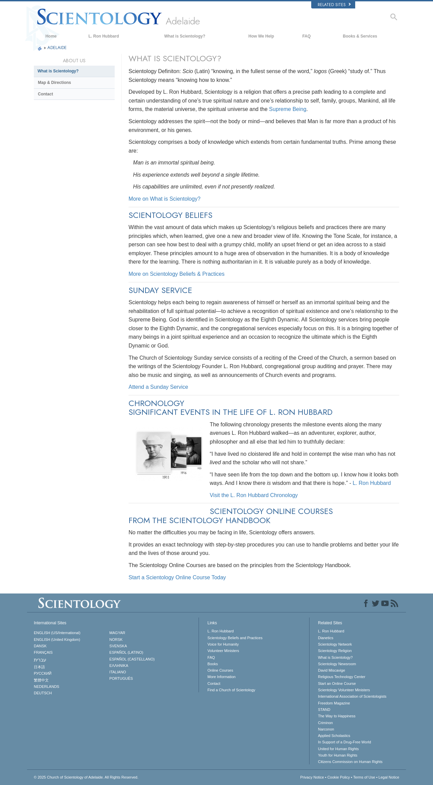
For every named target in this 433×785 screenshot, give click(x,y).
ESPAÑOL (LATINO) (126, 652)
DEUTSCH (43, 693)
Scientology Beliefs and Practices (235, 638)
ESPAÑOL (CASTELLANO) (132, 659)
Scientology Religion (335, 651)
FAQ (306, 36)
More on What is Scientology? (165, 199)
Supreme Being (287, 109)
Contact (45, 94)
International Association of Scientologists (352, 696)
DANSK (40, 646)
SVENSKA (118, 646)
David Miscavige (331, 670)
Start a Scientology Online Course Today (177, 577)
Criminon (325, 723)
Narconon (326, 729)
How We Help (261, 36)
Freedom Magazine (334, 703)
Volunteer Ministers (223, 651)
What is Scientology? (184, 36)
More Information (221, 677)
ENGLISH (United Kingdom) (57, 639)
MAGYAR (117, 633)
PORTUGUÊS (121, 678)
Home (50, 36)
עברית (40, 660)
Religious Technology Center (341, 677)
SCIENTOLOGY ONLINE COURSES (271, 511)
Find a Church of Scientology (231, 690)
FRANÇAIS (43, 652)
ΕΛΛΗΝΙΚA (118, 666)
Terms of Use (364, 777)
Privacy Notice (312, 777)
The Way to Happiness (337, 716)
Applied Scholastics (334, 736)
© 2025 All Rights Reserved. (86, 777)
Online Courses (220, 670)
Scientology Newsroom (337, 664)
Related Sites (334, 5)
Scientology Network (335, 644)
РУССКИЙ (42, 673)
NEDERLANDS (46, 687)
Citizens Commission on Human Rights (350, 762)
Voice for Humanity (222, 644)
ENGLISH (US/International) (57, 633)
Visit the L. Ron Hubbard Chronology (254, 495)
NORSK (115, 639)
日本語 (39, 667)
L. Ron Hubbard (104, 36)
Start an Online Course (337, 683)
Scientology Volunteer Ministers (344, 690)
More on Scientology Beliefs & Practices (177, 274)
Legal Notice (389, 777)
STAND (324, 710)
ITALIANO (117, 672)
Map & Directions (54, 82)
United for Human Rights (338, 749)
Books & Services (360, 36)
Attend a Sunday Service (158, 387)
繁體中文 (41, 680)
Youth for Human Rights (337, 755)
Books (212, 664)
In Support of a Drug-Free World (344, 742)
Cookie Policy (338, 777)
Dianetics (325, 638)
